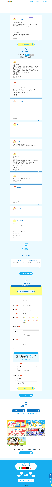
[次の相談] (42, 263)
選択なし (29, 305)
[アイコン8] (37, 320)
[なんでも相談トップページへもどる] (26, 8)
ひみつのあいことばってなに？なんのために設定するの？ (26, 359)
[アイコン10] (29, 322)
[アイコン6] (29, 320)
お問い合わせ (37, 1)
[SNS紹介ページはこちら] (26, 466)
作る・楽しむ (28, 449)
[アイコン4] (37, 318)
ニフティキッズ (5, 458)
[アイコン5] (24, 320)
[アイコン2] (29, 318)
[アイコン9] (24, 322)
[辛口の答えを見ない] (29, 55)
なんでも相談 (9, 458)
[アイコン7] (33, 320)
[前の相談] (10, 263)
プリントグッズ (37, 449)
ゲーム (14, 449)
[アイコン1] (24, 318)
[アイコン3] (33, 318)
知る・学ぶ (20, 449)
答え (15, 368)
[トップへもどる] (51, 485)
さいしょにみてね (29, 1)
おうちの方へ (45, 1)
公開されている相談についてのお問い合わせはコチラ (26, 249)
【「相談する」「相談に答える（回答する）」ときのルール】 (20, 287)
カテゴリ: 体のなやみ (14, 458)
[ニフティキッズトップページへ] (7, 1)
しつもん (16, 366)
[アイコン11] (33, 322)
